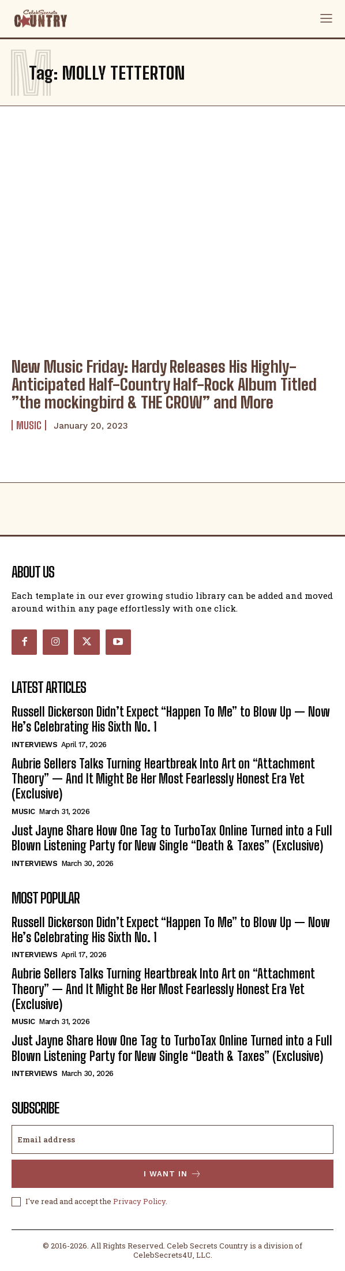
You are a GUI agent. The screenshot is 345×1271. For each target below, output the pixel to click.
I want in (173, 1173)
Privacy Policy (139, 1201)
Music (29, 425)
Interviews (34, 744)
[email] (172, 1139)
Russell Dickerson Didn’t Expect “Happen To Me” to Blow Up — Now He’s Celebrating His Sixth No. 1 (171, 719)
